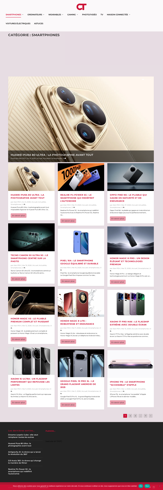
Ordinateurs (35, 11)
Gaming (71, 11)
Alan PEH (22, 158)
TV (102, 11)
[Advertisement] (81, 57)
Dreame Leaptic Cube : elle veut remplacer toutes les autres (23, 435)
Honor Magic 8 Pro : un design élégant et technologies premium (129, 261)
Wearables (54, 11)
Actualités (47, 158)
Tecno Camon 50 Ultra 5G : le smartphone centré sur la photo (29, 258)
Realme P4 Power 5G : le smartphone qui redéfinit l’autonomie (77, 197)
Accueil (39, 158)
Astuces (38, 20)
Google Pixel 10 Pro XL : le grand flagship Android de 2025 (78, 384)
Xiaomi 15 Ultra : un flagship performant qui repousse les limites (30, 381)
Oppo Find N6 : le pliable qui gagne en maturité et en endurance (128, 197)
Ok (141, 486)
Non (147, 486)
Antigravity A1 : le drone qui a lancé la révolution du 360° (24, 452)
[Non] (159, 486)
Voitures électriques (18, 20)
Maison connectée (117, 11)
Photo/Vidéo (89, 11)
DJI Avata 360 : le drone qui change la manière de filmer (24, 461)
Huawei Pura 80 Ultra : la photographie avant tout (52, 154)
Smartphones (13, 11)
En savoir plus (18, 215)
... (140, 415)
